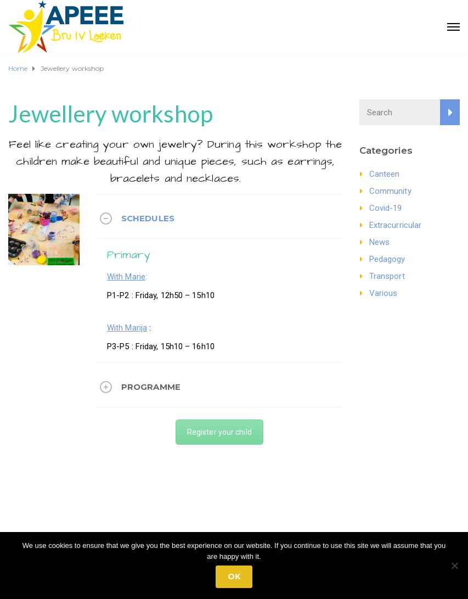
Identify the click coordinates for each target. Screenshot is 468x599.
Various (383, 293)
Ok (234, 576)
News (379, 242)
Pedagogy (387, 259)
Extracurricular (395, 225)
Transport (387, 276)
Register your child (219, 432)
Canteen (384, 174)
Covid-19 (385, 208)
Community (390, 191)
